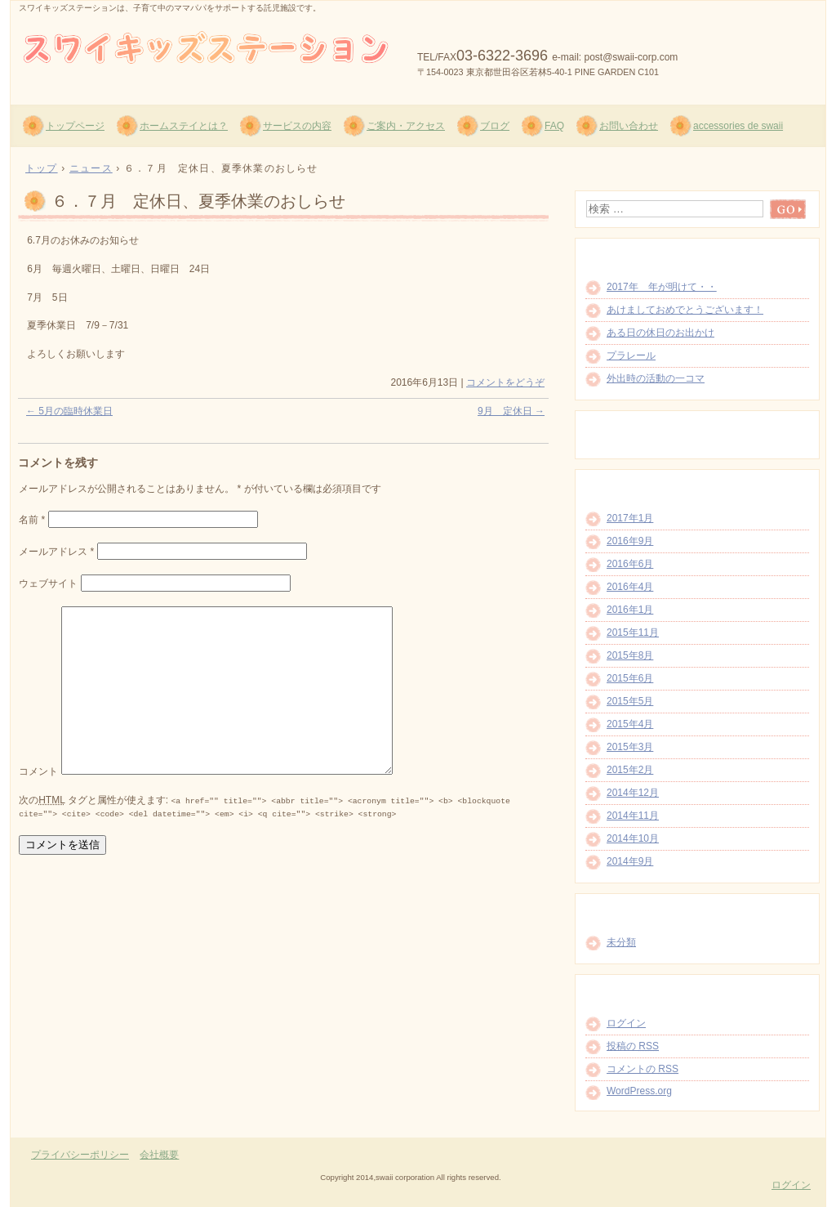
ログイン (626, 1023)
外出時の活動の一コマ (656, 378)
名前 (32, 519)
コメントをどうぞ (505, 382)
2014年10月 (633, 838)
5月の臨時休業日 (69, 411)
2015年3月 (630, 747)
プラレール (631, 355)
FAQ (554, 126)
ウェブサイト (48, 583)
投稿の (633, 1046)
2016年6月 (630, 564)
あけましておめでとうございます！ (685, 309)
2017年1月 (630, 518)
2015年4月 (630, 724)
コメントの (642, 1069)
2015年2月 (630, 770)
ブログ (494, 126)
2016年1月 (630, 609)
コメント (38, 771)
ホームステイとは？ (184, 126)
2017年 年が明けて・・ (662, 287)
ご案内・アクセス (406, 126)
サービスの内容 (297, 126)
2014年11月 (633, 815)
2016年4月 (630, 586)
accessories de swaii (738, 126)
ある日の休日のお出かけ (660, 332)
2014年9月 (630, 861)
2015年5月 (630, 701)
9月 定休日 (511, 411)
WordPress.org (639, 1091)
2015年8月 (630, 655)
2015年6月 (630, 678)
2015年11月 (633, 632)
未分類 (621, 942)
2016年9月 (630, 541)
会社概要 (159, 1154)
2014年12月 (633, 792)
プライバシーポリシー (80, 1154)
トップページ (75, 126)
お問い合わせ (628, 126)
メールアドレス (56, 551)
